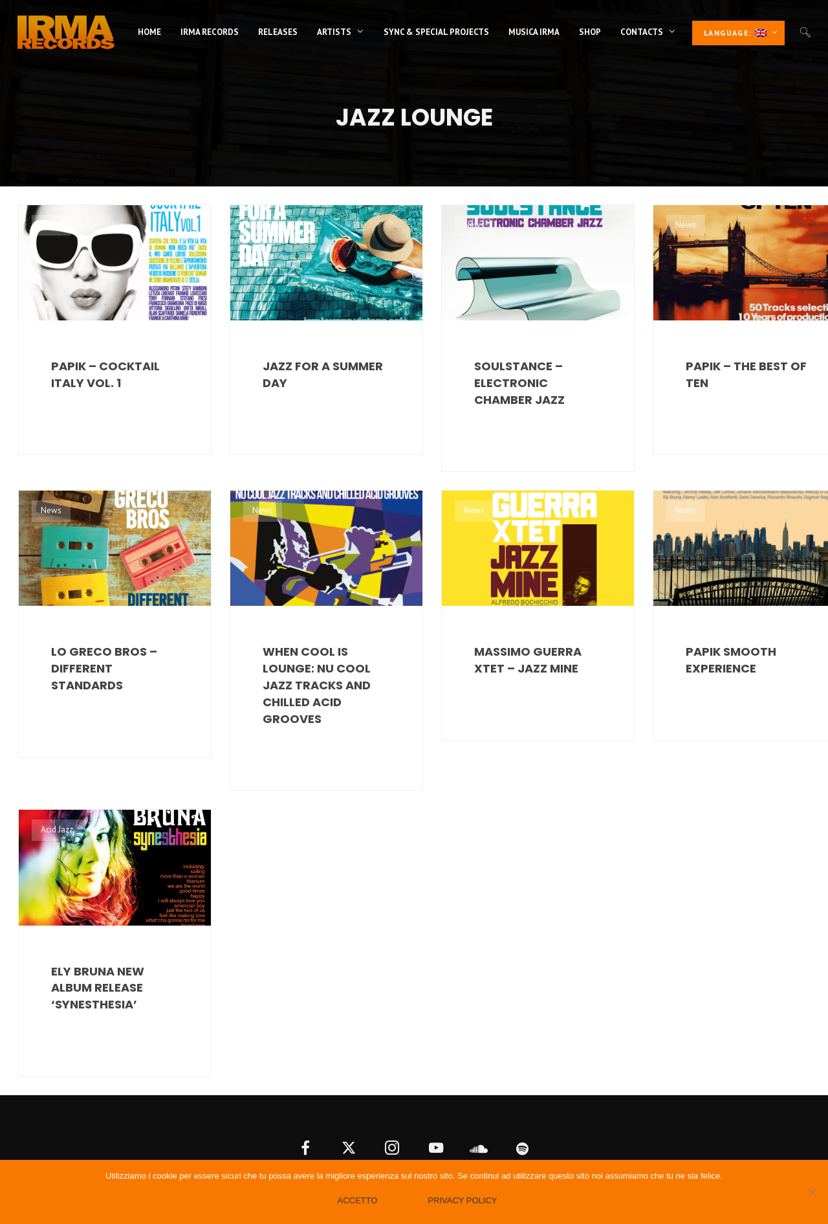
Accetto (357, 1200)
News (51, 224)
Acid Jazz (57, 829)
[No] (811, 1192)
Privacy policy (462, 1200)
